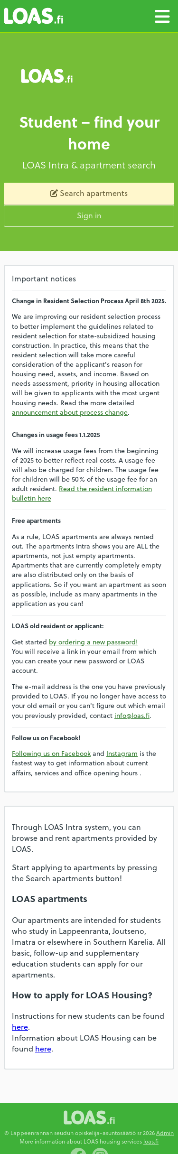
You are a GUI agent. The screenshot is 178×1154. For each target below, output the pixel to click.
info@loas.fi (132, 715)
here (20, 1026)
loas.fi (151, 1141)
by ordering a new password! (93, 642)
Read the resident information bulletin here (82, 493)
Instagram (122, 753)
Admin (165, 1132)
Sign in (89, 215)
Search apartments (89, 192)
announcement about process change (70, 412)
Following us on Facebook (51, 753)
